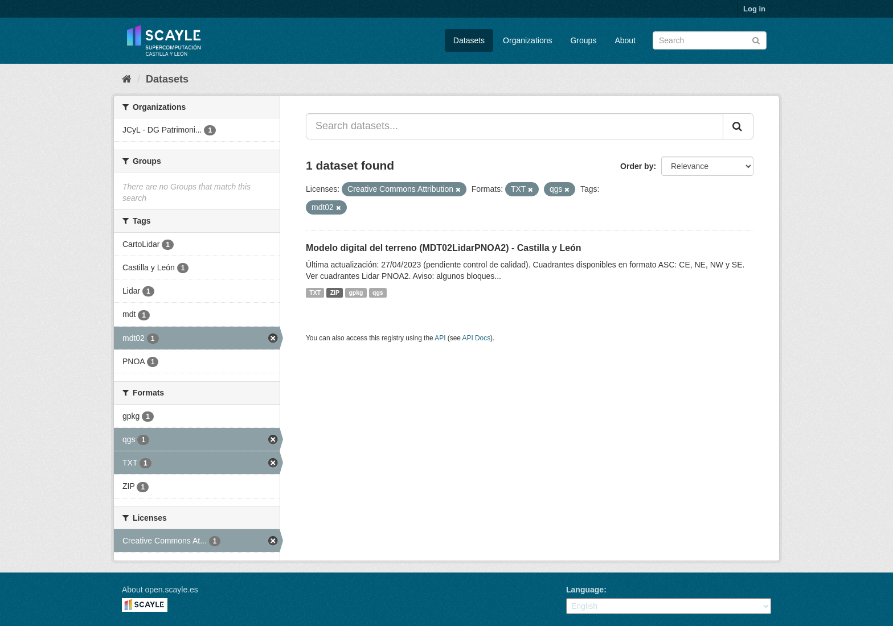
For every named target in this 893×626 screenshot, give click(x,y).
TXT (315, 292)
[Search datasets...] (514, 126)
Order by (636, 166)
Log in (754, 9)
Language (585, 589)
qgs (377, 292)
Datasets (469, 40)
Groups (583, 40)
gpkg (356, 292)
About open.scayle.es (160, 589)
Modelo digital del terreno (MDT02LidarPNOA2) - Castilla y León (443, 248)
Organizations (527, 40)
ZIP (334, 292)
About (625, 40)
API (440, 338)
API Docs (476, 338)
